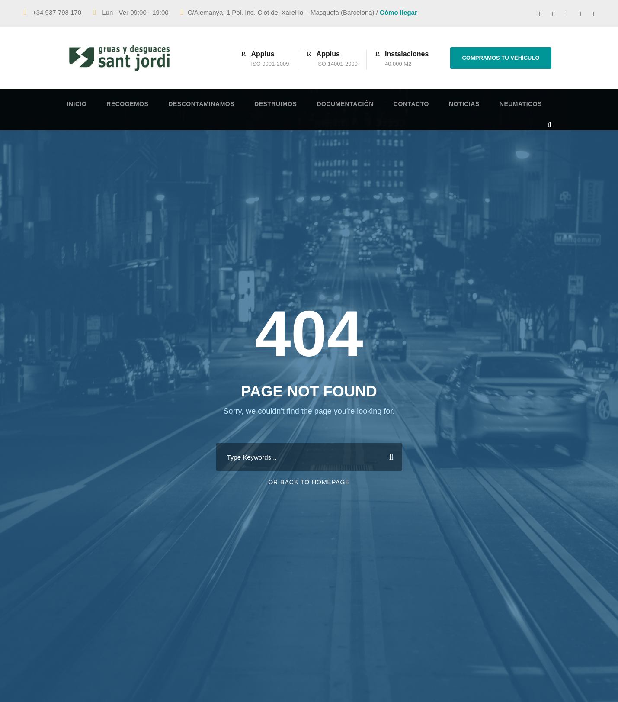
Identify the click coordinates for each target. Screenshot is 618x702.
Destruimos (275, 103)
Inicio (77, 103)
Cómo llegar (398, 12)
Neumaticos (521, 103)
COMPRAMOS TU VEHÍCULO (500, 58)
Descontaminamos (201, 103)
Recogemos (127, 103)
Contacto (411, 103)
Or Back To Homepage (309, 482)
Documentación (345, 103)
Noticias (464, 103)
